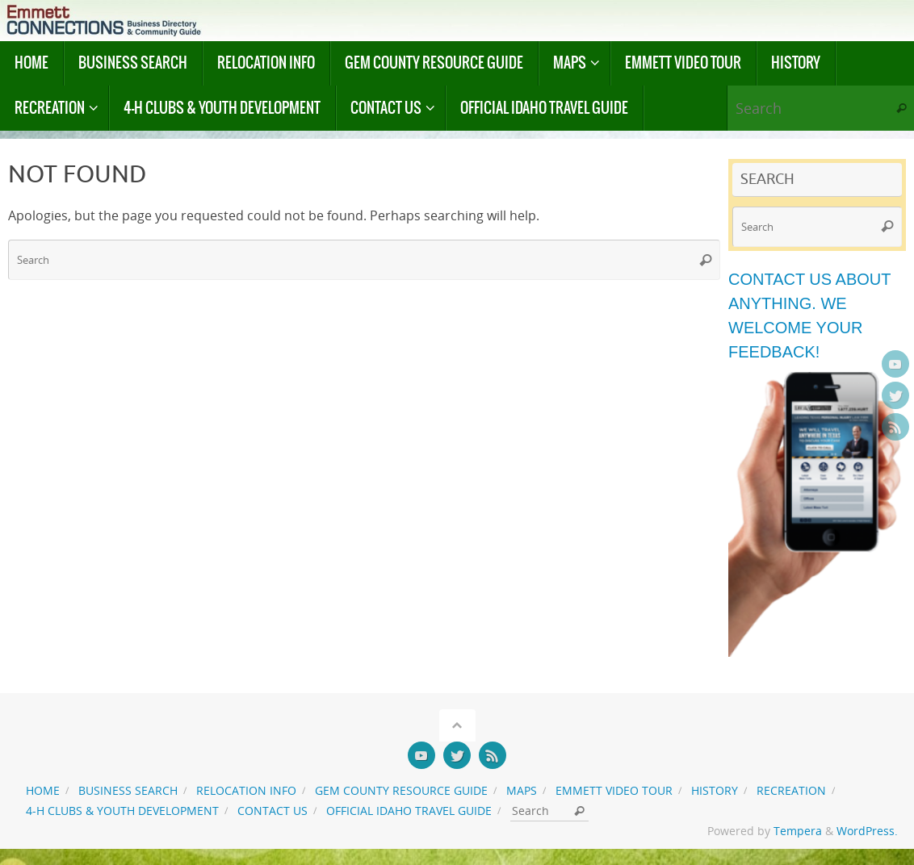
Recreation (791, 790)
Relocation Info (246, 790)
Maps (521, 790)
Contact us (272, 810)
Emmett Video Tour (614, 790)
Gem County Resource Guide (401, 790)
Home (43, 790)
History (714, 790)
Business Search (128, 790)
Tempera (798, 830)
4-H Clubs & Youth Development (122, 810)
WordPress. (867, 830)
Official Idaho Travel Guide (409, 810)
